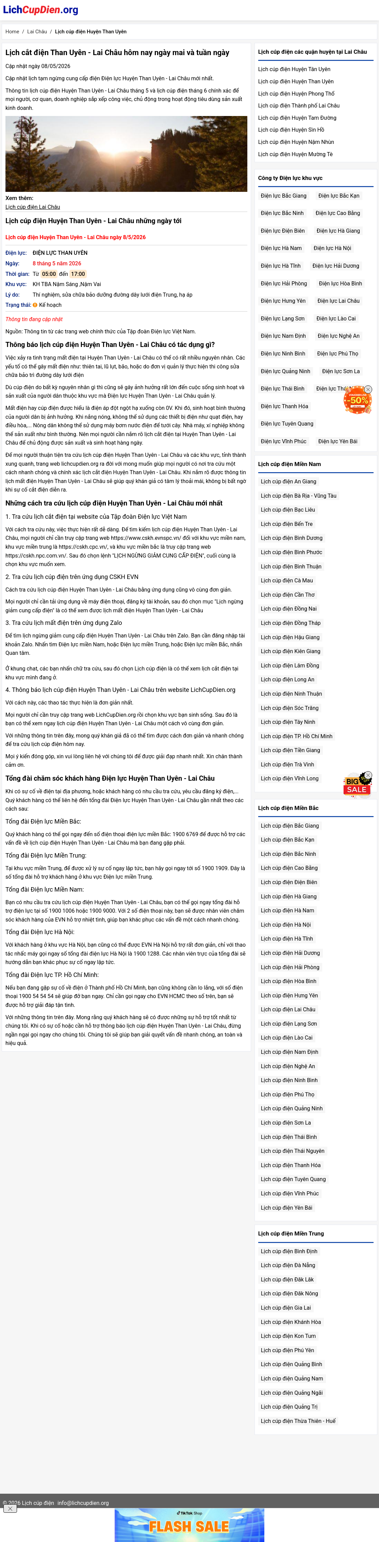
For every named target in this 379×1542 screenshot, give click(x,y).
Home (12, 32)
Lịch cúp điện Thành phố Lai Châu (299, 105)
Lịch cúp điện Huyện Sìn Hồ (291, 130)
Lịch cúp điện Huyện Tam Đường (297, 118)
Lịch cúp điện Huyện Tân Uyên (294, 69)
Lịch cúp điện (38, 1503)
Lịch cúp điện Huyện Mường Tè (295, 154)
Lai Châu (37, 32)
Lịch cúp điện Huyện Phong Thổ (296, 93)
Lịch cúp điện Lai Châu (32, 207)
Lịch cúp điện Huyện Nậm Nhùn (296, 142)
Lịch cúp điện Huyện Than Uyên (296, 81)
